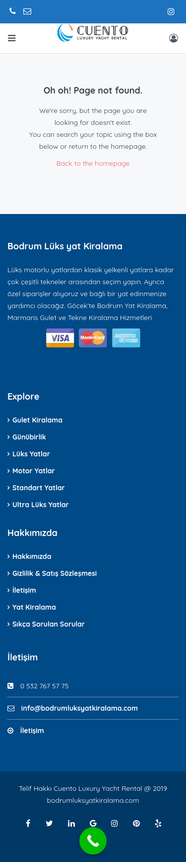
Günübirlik (29, 436)
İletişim (24, 590)
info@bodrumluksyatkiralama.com (79, 708)
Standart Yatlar (38, 487)
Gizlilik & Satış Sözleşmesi (54, 573)
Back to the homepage (93, 163)
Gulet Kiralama (37, 420)
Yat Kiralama (34, 607)
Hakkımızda (31, 556)
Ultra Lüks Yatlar (40, 504)
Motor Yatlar (33, 470)
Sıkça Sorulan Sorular (48, 624)
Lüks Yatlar (31, 453)
